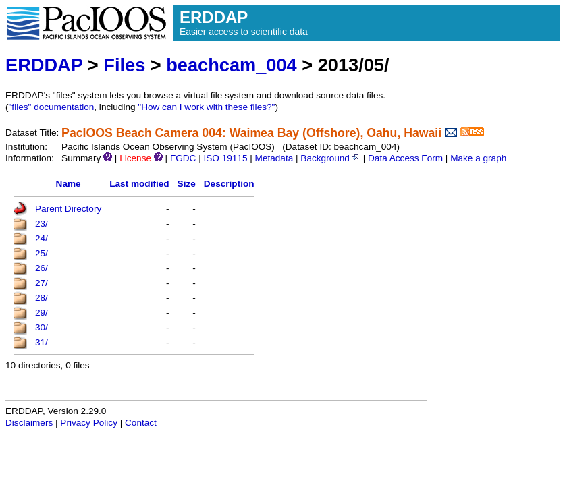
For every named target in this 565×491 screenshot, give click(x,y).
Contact (141, 422)
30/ (41, 327)
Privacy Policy (88, 422)
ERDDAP (43, 65)
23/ (41, 224)
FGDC (183, 158)
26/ (41, 268)
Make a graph (478, 158)
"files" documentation (52, 107)
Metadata (274, 158)
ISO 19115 (225, 158)
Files (124, 65)
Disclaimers (29, 422)
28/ (41, 298)
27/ (41, 283)
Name (68, 184)
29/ (41, 313)
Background (330, 158)
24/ (41, 238)
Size (187, 184)
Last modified (139, 184)
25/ (41, 253)
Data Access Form (405, 158)
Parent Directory (68, 209)
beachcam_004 (231, 65)
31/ (41, 342)
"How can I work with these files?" (206, 107)
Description (229, 184)
